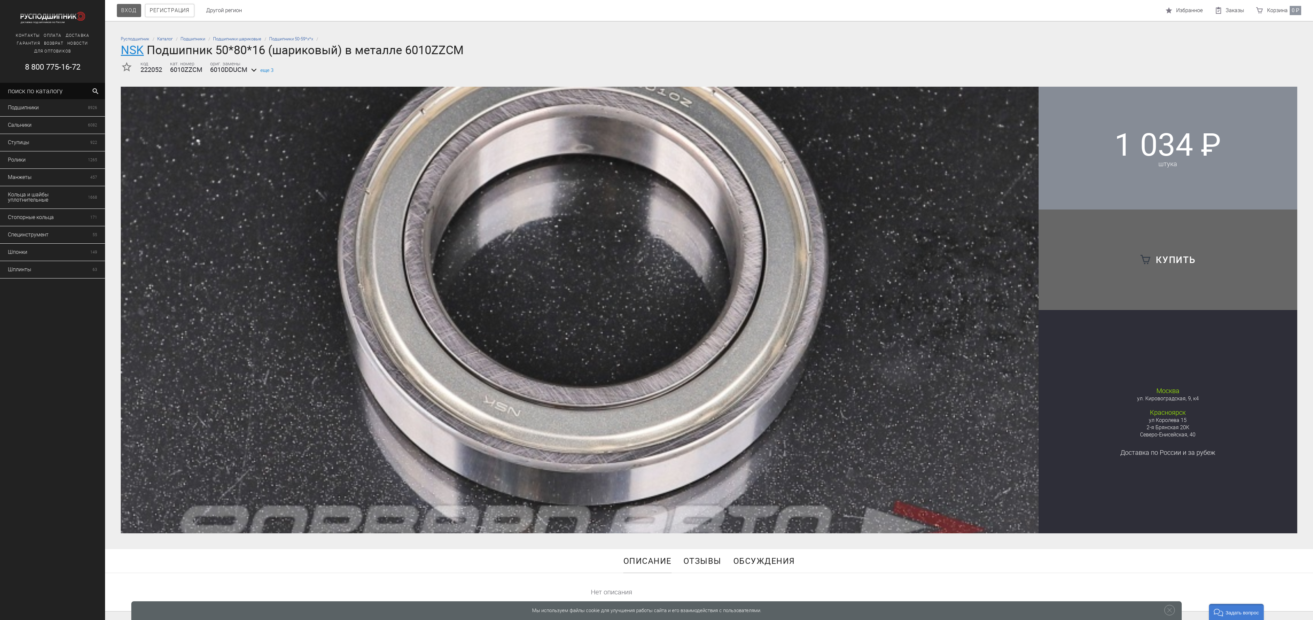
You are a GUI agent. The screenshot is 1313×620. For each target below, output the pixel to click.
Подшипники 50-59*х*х (291, 38)
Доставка (70, 35)
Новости (69, 43)
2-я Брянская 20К (1168, 427)
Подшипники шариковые (237, 38)
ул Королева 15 (1168, 420)
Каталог (165, 38)
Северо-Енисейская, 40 (1167, 435)
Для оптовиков (44, 51)
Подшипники (193, 38)
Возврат (45, 43)
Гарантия (20, 43)
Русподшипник (135, 38)
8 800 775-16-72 (44, 67)
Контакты (20, 35)
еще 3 (261, 70)
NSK (132, 50)
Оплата (45, 35)
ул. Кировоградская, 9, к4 (1168, 398)
